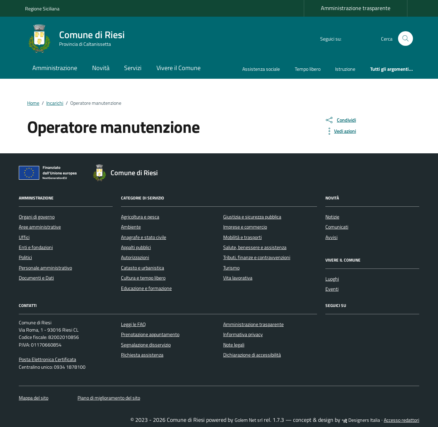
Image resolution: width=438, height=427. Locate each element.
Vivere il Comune (178, 67)
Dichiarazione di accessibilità (252, 355)
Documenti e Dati (36, 278)
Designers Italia (361, 420)
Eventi (332, 289)
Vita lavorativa (237, 278)
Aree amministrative (40, 227)
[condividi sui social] (340, 120)
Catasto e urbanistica (142, 268)
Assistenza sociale (261, 68)
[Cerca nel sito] (405, 38)
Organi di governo (37, 217)
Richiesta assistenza (142, 355)
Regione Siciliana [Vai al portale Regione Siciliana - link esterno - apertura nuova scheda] (42, 8)
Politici (25, 257)
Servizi (132, 67)
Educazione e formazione (146, 288)
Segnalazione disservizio (146, 345)
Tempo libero (308, 68)
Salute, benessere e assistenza (254, 247)
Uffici (24, 237)
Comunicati (336, 227)
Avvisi (331, 237)
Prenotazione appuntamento (150, 334)
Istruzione (345, 68)
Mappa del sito (33, 398)
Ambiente (131, 227)
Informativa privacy (243, 334)
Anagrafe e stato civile (143, 237)
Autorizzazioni (135, 257)
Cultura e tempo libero (143, 278)
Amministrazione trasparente (355, 8)
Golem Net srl (248, 420)
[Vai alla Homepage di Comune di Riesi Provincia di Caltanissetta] (79, 38)
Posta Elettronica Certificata (47, 359)
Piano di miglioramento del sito (109, 398)
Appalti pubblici (136, 247)
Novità (101, 67)
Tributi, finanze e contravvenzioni (256, 257)
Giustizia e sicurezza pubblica (252, 217)
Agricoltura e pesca (140, 217)
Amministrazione (54, 67)
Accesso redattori (401, 420)
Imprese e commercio (245, 227)
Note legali (233, 345)
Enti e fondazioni (36, 247)
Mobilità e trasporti (242, 237)
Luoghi (332, 279)
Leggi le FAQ (133, 324)
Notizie (332, 217)
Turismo (231, 268)
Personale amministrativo (45, 268)
